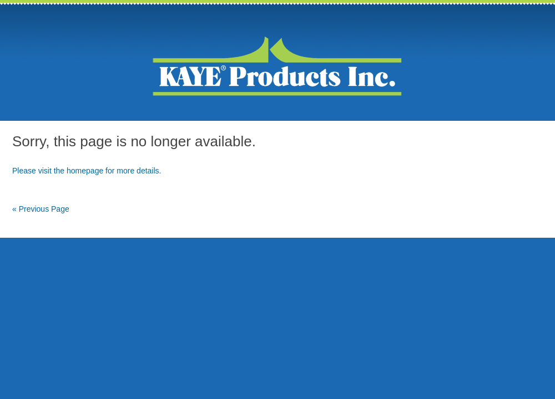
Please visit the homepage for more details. (86, 170)
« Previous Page (40, 208)
